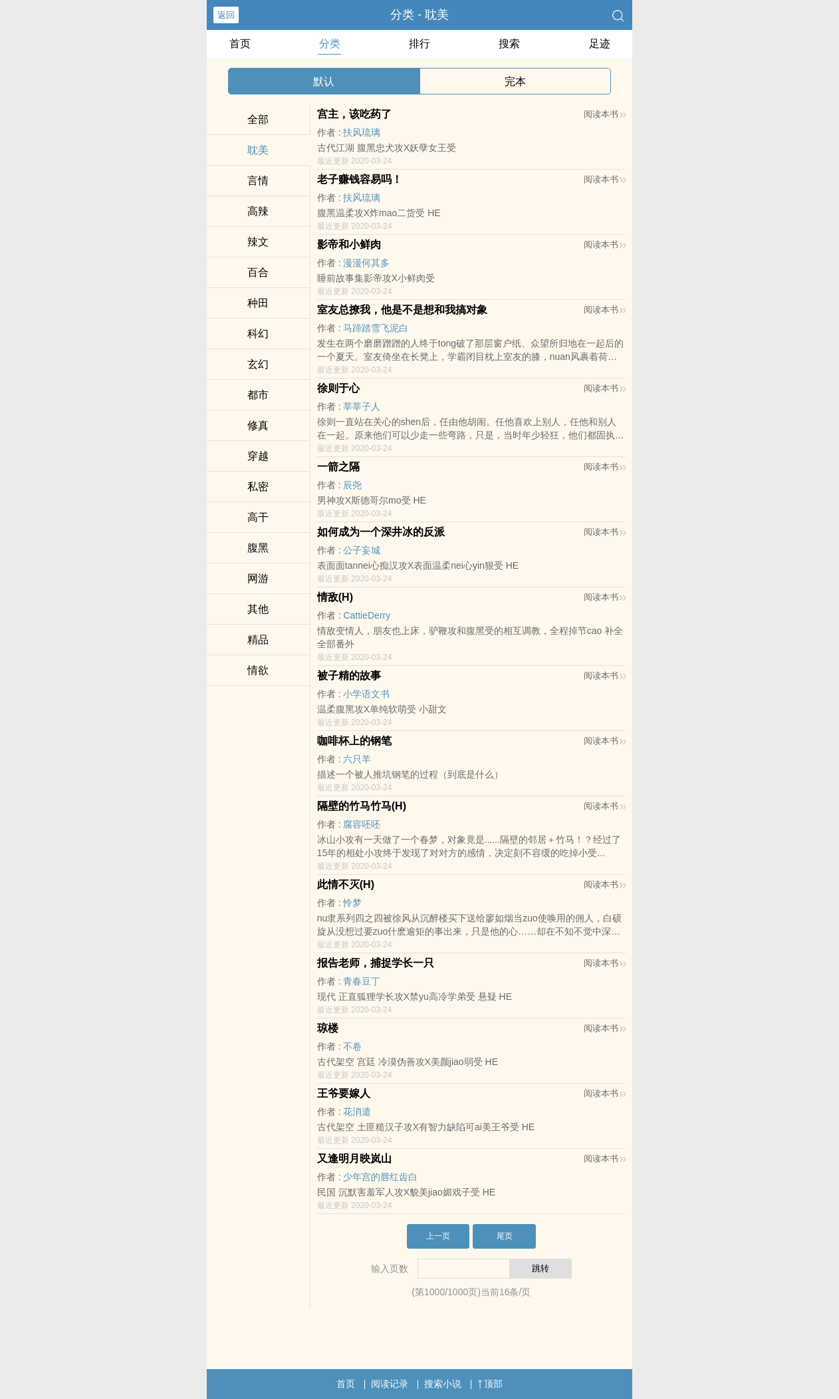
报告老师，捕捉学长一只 (375, 963)
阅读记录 (389, 1383)
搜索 (509, 43)
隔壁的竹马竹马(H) (361, 806)
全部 (258, 119)
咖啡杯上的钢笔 (354, 740)
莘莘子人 (361, 406)
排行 (419, 43)
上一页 (438, 1236)
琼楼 (327, 1028)
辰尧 (352, 485)
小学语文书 (366, 694)
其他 (258, 609)
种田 (258, 303)
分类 (329, 43)
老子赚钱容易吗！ (359, 179)
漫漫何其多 (366, 262)
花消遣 (357, 1111)
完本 (515, 81)
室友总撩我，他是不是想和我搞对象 (402, 309)
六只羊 (357, 759)
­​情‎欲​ (258, 670)
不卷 (352, 1046)
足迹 (599, 43)
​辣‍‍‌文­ (258, 241)
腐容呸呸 (361, 824)
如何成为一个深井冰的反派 (381, 532)
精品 (258, 639)
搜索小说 (442, 1383)
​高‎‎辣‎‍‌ (258, 211)
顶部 (490, 1383)
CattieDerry (366, 615)
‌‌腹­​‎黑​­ (258, 547)
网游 (258, 578)
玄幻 (258, 364)
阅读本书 (605, 114)
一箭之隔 (338, 466)
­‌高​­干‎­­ (258, 517)
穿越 (258, 456)
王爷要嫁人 (343, 1093)
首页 (240, 43)
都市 (258, 394)
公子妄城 (361, 550)
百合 (258, 272)
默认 (323, 81)
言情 (258, 180)
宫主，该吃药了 (354, 114)
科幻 (258, 333)
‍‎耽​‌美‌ (258, 150)
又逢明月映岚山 (354, 1158)
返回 (226, 15)
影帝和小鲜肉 (349, 244)
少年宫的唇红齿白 (380, 1176)
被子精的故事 (349, 675)
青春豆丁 (361, 981)
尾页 (505, 1236)
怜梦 (352, 902)
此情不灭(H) (345, 884)
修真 (258, 425)
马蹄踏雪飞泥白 (375, 328)
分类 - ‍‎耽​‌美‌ (419, 14)
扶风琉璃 (361, 132)
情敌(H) (335, 597)
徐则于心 (338, 388)
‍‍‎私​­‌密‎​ (258, 486)
